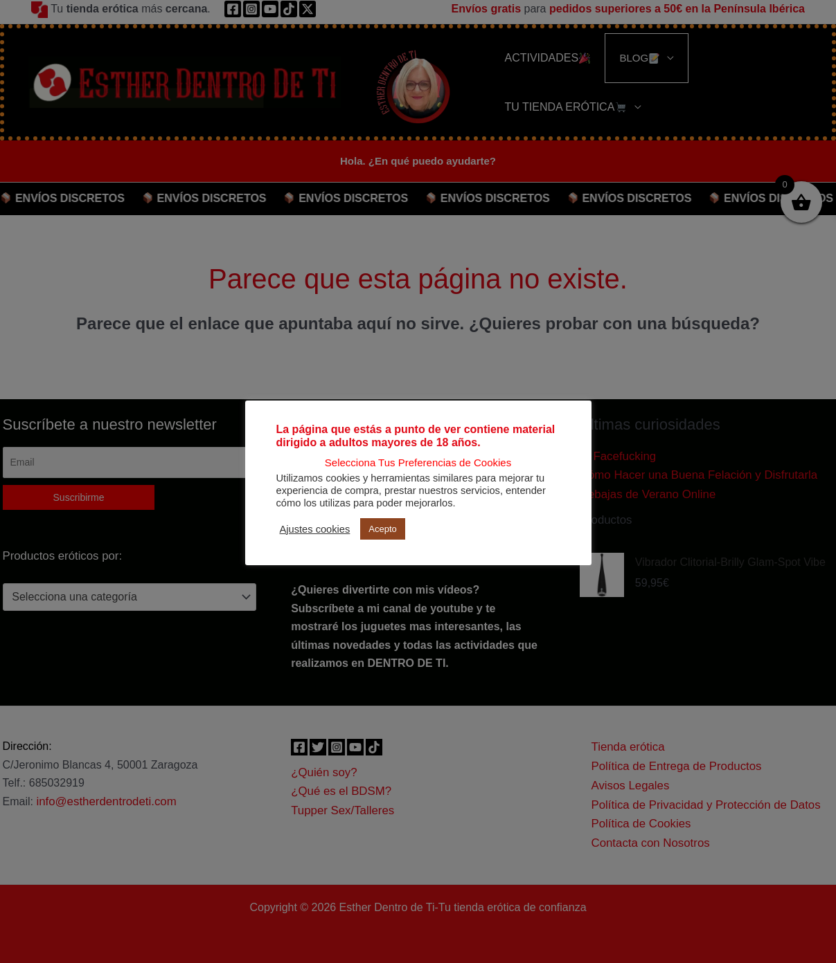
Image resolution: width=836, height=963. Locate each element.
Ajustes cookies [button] (315, 529)
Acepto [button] (382, 529)
